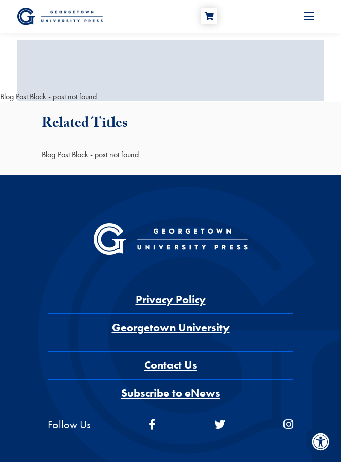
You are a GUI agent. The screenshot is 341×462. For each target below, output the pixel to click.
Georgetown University (171, 327)
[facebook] (152, 424)
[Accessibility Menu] (321, 442)
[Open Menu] (309, 16)
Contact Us (170, 365)
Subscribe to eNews (170, 393)
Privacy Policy (171, 299)
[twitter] (219, 424)
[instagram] (288, 424)
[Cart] (209, 16)
